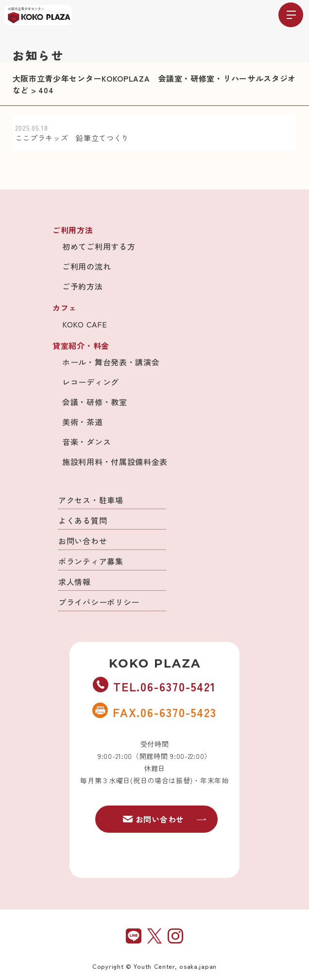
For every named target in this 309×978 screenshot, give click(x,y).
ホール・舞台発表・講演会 (110, 362)
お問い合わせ (82, 541)
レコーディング (90, 382)
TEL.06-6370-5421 (154, 686)
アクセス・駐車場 (90, 500)
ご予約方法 (82, 286)
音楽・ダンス (86, 441)
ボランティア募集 (90, 561)
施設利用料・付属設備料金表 (115, 461)
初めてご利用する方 (98, 246)
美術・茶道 (82, 422)
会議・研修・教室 (94, 402)
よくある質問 (82, 520)
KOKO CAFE (84, 324)
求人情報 (74, 581)
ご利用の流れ (86, 266)
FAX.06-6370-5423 (154, 712)
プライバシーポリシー (98, 602)
